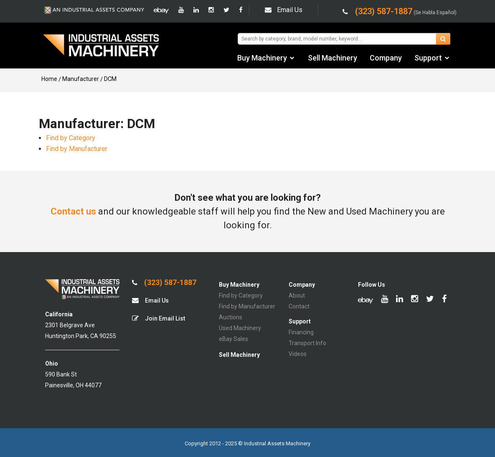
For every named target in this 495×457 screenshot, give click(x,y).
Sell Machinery (332, 57)
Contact (299, 306)
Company (386, 57)
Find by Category (70, 138)
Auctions (230, 317)
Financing (301, 332)
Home (49, 79)
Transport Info (307, 343)
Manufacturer (80, 79)
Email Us (283, 10)
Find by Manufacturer (76, 149)
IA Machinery (101, 46)
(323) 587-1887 (164, 282)
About (297, 295)
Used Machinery (240, 328)
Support (428, 57)
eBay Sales (233, 339)
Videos (298, 354)
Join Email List (158, 318)
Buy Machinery (262, 57)
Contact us (73, 211)
